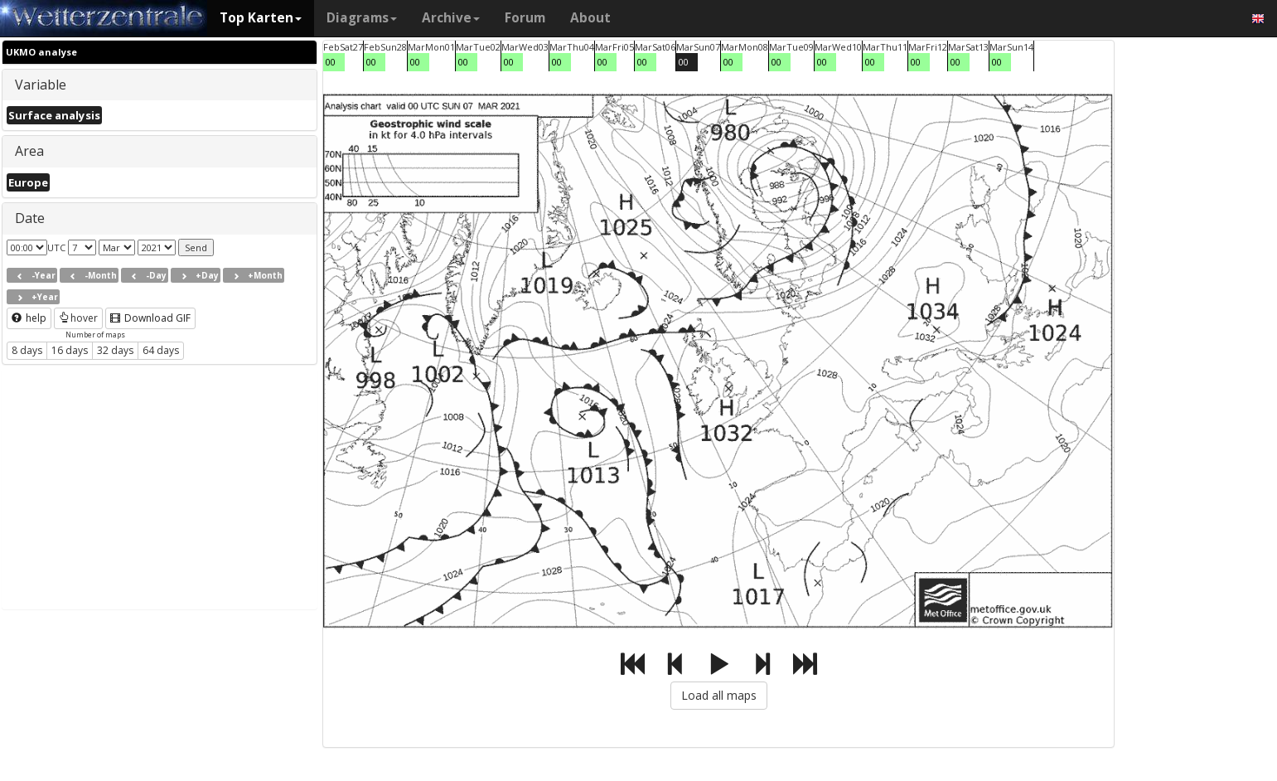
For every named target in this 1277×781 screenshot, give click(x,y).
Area (29, 151)
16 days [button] (69, 350)
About (590, 18)
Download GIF (150, 318)
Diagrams (362, 18)
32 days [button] (115, 350)
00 (331, 62)
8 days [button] (27, 350)
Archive (451, 18)
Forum (525, 18)
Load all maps (719, 695)
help (29, 318)
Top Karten (261, 18)
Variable (40, 84)
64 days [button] (161, 350)
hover (78, 318)
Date (30, 218)
